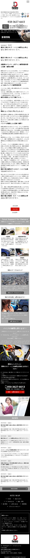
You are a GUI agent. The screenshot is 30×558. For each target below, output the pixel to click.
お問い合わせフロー (14, 321)
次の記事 (14, 212)
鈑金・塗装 (20, 501)
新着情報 (24, 504)
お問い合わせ (15, 392)
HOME (9, 499)
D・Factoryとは (10, 501)
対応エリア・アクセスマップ (14, 292)
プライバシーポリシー (14, 506)
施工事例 (5, 504)
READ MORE (14, 488)
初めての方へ (18, 499)
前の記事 (15, 206)
